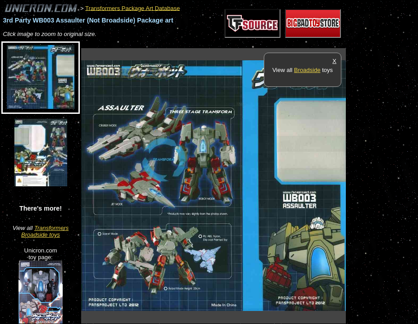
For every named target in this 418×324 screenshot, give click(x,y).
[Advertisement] (245, 43)
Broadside (307, 70)
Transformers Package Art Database (132, 7)
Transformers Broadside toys (45, 231)
